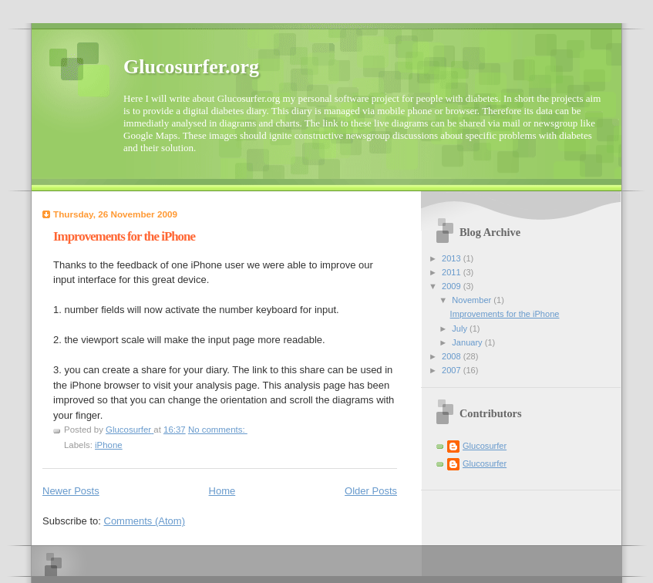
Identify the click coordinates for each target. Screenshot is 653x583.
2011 (452, 272)
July (461, 328)
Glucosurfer (485, 445)
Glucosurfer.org (191, 67)
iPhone (109, 445)
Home (222, 491)
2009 (452, 286)
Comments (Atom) (144, 521)
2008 (452, 356)
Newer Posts (70, 491)
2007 (452, 370)
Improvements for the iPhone (124, 236)
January (468, 342)
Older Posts (371, 491)
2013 (452, 258)
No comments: (217, 429)
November (472, 300)
